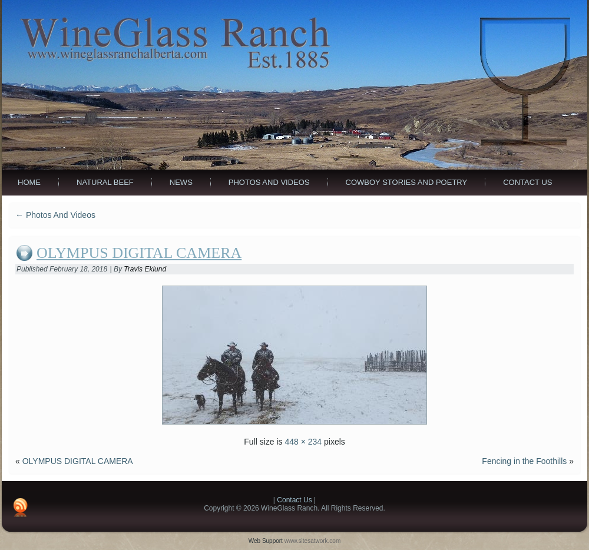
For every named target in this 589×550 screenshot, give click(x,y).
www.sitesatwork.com (312, 541)
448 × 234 (303, 441)
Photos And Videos (269, 182)
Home (29, 182)
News (181, 182)
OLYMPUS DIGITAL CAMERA (139, 252)
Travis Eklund (145, 269)
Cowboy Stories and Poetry (407, 182)
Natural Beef (105, 182)
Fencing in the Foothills (524, 461)
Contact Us (527, 182)
